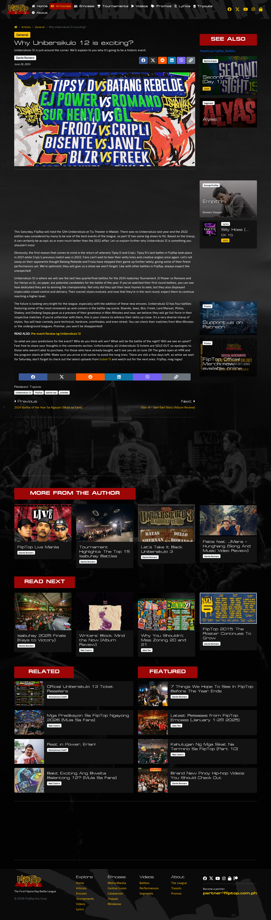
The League (179, 883)
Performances (149, 888)
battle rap (51, 392)
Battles (144, 883)
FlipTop (38, 392)
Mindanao (114, 904)
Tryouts (203, 6)
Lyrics (182, 6)
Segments (146, 893)
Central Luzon (117, 888)
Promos (161, 6)
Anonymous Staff (58, 696)
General (40, 27)
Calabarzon (115, 893)
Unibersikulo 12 (23, 392)
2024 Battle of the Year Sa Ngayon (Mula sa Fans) (48, 407)
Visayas (113, 898)
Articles (61, 6)
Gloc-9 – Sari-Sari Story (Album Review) (168, 407)
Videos (139, 6)
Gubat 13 (105, 359)
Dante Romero (25, 57)
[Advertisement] (104, 198)
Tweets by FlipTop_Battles (217, 51)
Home (40, 6)
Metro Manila (117, 883)
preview (64, 392)
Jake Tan (146, 650)
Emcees (84, 6)
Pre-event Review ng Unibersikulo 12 (56, 333)
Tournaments (112, 6)
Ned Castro (86, 650)
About (40, 12)
